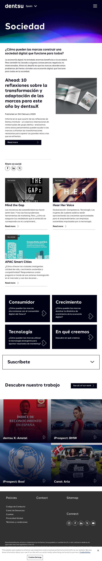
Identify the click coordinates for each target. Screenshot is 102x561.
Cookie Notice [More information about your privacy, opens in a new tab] (85, 553)
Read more (23, 142)
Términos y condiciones (16, 522)
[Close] (98, 551)
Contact (42, 498)
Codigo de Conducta (15, 507)
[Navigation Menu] (95, 6)
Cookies (10, 514)
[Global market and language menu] (31, 6)
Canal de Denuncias (15, 511)
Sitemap (72, 498)
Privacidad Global (14, 518)
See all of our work (84, 386)
